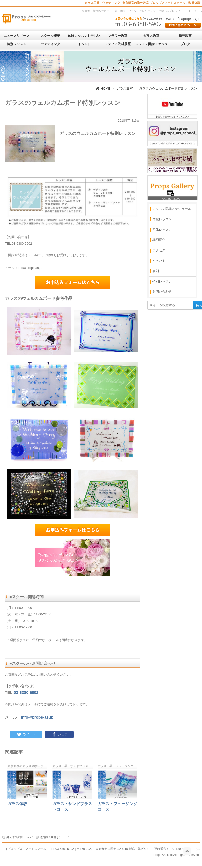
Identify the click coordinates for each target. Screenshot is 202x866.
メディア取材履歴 (118, 44)
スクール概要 (50, 36)
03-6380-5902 (26, 693)
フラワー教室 (117, 36)
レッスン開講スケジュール (151, 45)
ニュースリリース (17, 36)
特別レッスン (16, 44)
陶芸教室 (185, 36)
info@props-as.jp (37, 717)
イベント (84, 44)
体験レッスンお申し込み (84, 37)
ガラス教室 (151, 36)
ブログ (185, 44)
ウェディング (50, 44)
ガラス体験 (17, 804)
